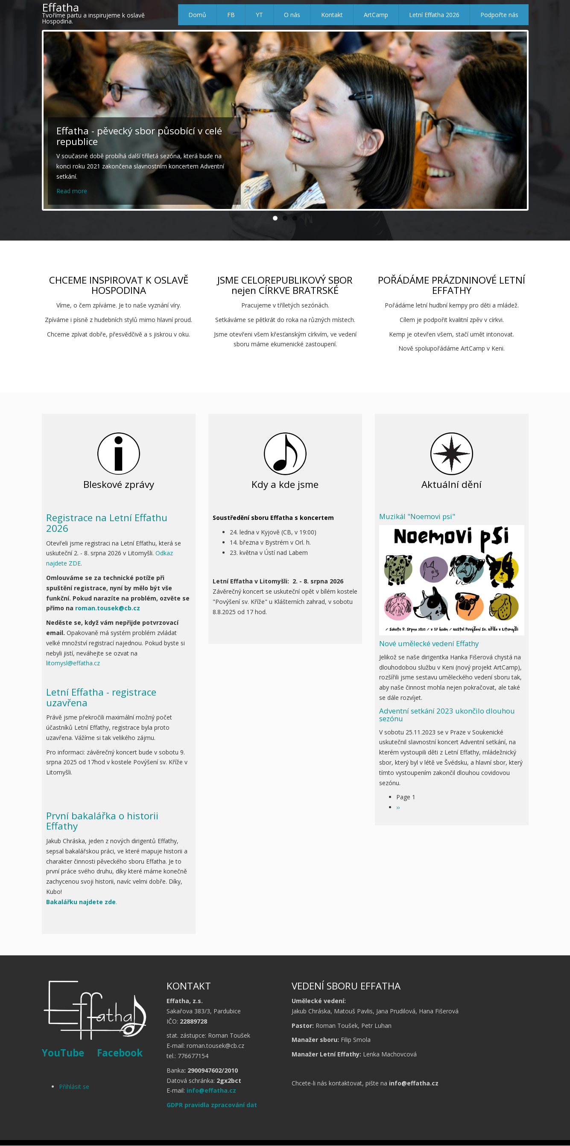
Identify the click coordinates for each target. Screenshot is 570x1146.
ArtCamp (376, 15)
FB (231, 15)
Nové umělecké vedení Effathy (429, 643)
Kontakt (332, 15)
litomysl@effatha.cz (73, 663)
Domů (197, 15)
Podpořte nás (499, 15)
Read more (71, 191)
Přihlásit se (74, 1086)
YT (259, 15)
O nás (292, 15)
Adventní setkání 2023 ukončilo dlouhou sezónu (447, 714)
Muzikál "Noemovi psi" (417, 516)
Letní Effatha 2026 (434, 15)
